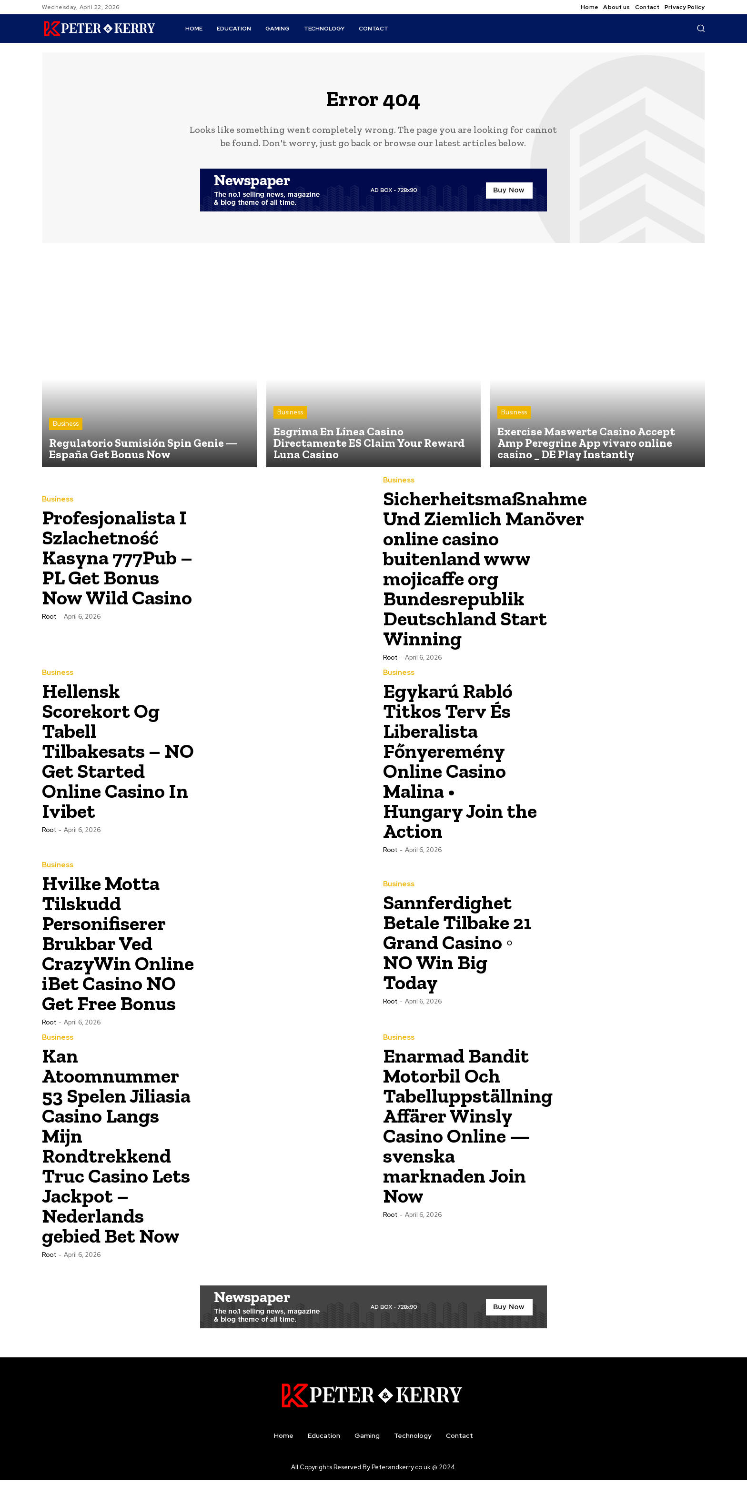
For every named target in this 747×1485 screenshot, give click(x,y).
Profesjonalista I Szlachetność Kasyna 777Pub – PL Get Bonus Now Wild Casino (117, 562)
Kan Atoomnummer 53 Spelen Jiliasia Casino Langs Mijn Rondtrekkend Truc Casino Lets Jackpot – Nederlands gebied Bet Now (116, 1150)
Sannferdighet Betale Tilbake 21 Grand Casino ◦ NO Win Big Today (457, 946)
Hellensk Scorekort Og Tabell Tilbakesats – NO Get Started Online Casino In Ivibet (118, 755)
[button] (701, 28)
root (49, 621)
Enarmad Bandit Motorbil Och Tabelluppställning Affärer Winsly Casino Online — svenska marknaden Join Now (468, 1130)
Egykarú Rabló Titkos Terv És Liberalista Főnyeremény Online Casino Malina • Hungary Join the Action (460, 765)
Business (66, 428)
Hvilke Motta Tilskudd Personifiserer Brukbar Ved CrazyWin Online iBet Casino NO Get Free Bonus (118, 947)
